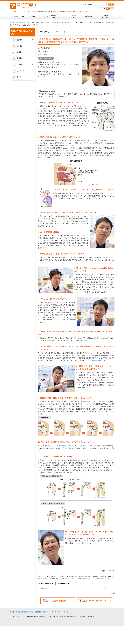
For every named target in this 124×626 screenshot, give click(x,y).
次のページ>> (108, 588)
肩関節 (45, 54)
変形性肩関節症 (97, 360)
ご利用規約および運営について (22, 612)
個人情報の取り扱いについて (46, 612)
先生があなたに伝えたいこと (19, 22)
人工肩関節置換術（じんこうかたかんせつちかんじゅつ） (73, 446)
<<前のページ (44, 588)
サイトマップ (64, 612)
